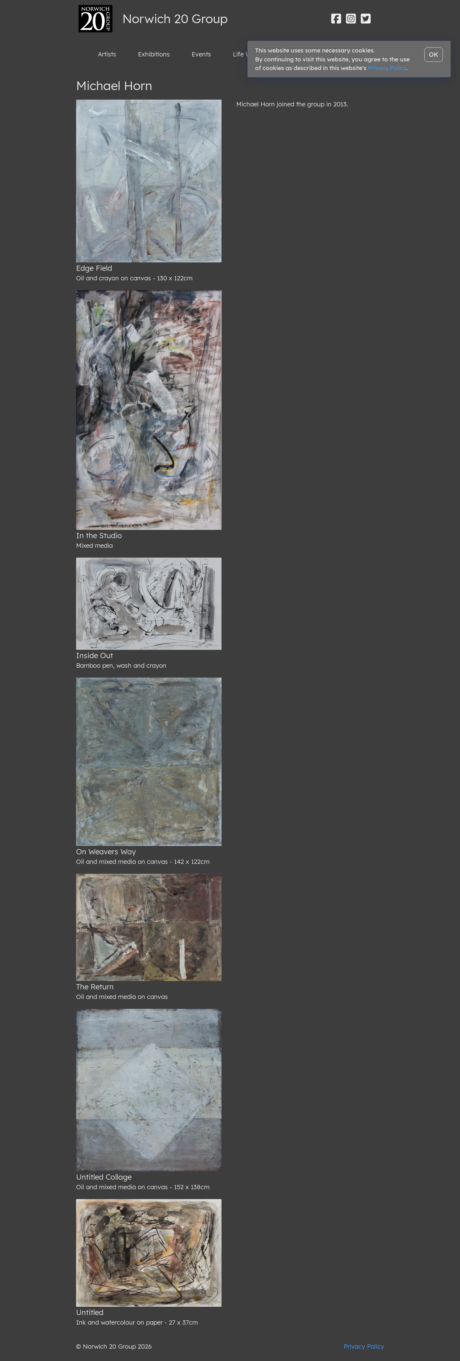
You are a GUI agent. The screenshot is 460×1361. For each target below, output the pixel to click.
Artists (107, 54)
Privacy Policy (364, 1346)
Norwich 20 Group (175, 18)
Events (201, 54)
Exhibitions (154, 54)
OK (433, 54)
